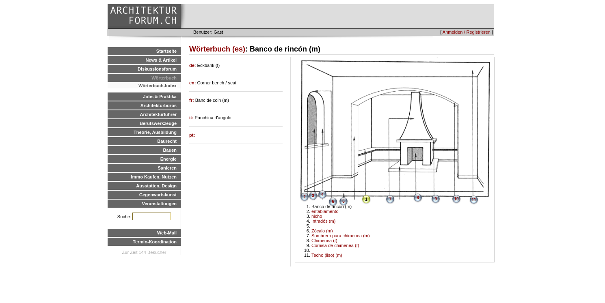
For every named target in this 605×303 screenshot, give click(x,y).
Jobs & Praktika (160, 96)
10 (456, 199)
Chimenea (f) (324, 240)
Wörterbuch (164, 77)
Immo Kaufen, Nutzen (154, 176)
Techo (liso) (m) (326, 255)
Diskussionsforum (157, 69)
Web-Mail (167, 232)
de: (193, 65)
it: (191, 117)
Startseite (166, 51)
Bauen (170, 150)
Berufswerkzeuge (158, 123)
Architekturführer (158, 114)
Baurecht (167, 141)
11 (473, 200)
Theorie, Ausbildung (155, 132)
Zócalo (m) (322, 230)
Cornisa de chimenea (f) (335, 245)
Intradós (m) (323, 221)
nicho (316, 216)
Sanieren (167, 167)
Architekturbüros (158, 105)
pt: (192, 135)
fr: (192, 100)
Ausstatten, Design (156, 185)
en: (193, 82)
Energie (168, 159)
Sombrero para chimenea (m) (340, 235)
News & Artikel (161, 60)
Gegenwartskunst (158, 194)
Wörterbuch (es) (217, 49)
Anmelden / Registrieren (466, 32)
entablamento (325, 211)
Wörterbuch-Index (157, 85)
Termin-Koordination (155, 241)
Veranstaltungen (159, 203)
